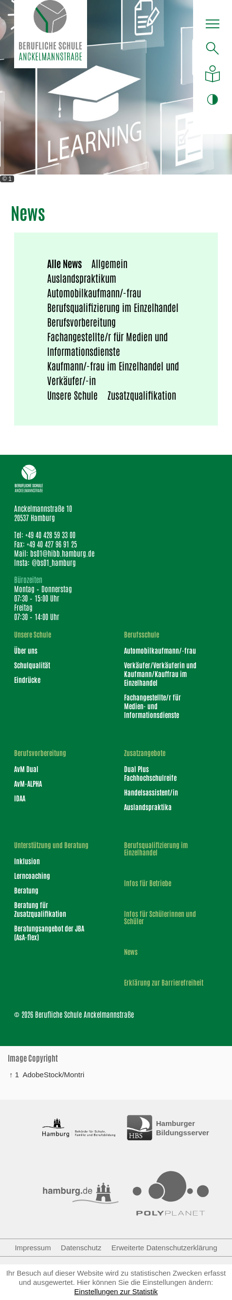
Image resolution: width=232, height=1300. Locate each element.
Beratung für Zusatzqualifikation (40, 909)
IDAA (19, 798)
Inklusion (27, 860)
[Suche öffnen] (212, 48)
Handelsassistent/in (151, 792)
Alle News (64, 263)
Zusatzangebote (144, 753)
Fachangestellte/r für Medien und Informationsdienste (107, 343)
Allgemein (109, 263)
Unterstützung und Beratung (51, 845)
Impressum (33, 1247)
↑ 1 (14, 1074)
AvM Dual (26, 768)
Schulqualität (32, 664)
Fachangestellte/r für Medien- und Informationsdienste (152, 706)
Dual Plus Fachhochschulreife (150, 773)
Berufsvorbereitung (81, 321)
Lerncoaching (32, 875)
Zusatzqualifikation (141, 394)
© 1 (7, 178)
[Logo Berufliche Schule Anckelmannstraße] (50, 34)
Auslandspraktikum (81, 278)
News (131, 951)
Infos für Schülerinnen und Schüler (160, 917)
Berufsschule (141, 634)
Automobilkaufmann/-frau (94, 292)
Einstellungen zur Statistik (116, 1291)
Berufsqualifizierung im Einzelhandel (112, 307)
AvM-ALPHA (28, 783)
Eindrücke (27, 679)
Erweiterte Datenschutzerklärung (164, 1247)
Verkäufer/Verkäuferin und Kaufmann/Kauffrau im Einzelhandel (160, 673)
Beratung (26, 890)
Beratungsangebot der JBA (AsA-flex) (49, 932)
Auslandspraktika (148, 806)
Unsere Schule (72, 394)
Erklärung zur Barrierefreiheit (163, 982)
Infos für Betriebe (147, 883)
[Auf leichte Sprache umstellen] (212, 73)
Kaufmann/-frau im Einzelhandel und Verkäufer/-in (113, 373)
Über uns (25, 650)
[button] (212, 25)
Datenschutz (81, 1247)
